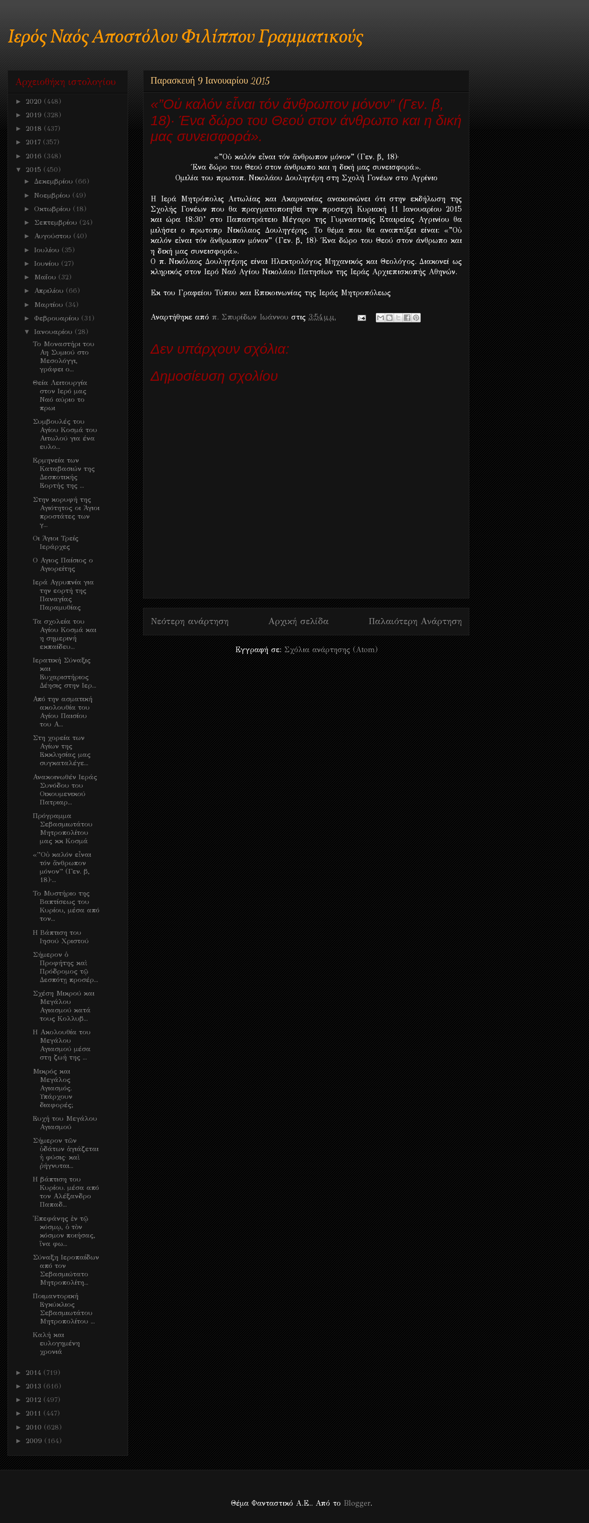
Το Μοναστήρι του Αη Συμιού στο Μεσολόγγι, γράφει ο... (63, 356)
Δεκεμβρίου (54, 181)
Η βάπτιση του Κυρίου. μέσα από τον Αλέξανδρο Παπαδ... (66, 1192)
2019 (35, 115)
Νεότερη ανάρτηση (190, 621)
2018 (35, 128)
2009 (35, 1441)
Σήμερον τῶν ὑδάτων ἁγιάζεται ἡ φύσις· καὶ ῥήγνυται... (66, 1153)
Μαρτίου (49, 304)
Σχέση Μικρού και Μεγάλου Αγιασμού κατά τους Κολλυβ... (63, 1006)
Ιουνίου (47, 263)
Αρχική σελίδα (298, 621)
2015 (34, 169)
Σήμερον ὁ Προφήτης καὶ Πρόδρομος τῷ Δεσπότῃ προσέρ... (65, 967)
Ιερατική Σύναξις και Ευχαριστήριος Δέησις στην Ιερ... (64, 673)
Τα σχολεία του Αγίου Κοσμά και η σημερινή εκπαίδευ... (64, 634)
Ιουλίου (48, 250)
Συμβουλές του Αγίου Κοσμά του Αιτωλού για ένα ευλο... (65, 434)
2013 (34, 1386)
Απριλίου (50, 290)
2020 (35, 101)
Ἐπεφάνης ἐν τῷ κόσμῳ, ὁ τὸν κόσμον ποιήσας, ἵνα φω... (64, 1231)
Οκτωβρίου (53, 209)
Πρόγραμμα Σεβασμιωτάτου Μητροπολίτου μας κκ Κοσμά (63, 828)
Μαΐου (46, 277)
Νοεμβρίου (53, 195)
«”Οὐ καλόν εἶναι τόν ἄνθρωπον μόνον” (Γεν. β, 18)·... (62, 867)
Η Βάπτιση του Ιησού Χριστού (61, 936)
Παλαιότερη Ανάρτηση (415, 621)
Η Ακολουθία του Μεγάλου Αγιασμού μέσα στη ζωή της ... (62, 1044)
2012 (34, 1399)
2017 (34, 142)
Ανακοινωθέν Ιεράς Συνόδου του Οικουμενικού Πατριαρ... (65, 789)
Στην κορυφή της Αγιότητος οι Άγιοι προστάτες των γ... (66, 512)
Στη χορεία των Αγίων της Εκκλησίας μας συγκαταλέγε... (62, 750)
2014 (34, 1372)
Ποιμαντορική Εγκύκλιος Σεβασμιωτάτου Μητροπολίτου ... (64, 1308)
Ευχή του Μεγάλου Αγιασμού (65, 1122)
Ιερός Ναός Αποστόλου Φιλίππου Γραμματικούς (185, 37)
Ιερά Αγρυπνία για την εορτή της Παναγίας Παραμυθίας (63, 595)
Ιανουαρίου (54, 331)
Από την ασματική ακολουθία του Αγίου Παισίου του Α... (63, 711)
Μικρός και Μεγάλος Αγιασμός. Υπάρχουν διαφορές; (53, 1088)
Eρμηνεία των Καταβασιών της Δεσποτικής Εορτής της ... (64, 473)
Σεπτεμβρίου (56, 222)
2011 (34, 1413)
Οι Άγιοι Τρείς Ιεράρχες (56, 542)
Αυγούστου (53, 236)
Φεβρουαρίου (57, 318)
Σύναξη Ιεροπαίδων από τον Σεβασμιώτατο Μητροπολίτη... (66, 1270)
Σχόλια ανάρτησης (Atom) (331, 649)
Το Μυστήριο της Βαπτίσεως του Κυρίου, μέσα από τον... (66, 906)
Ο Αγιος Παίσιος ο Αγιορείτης (63, 564)
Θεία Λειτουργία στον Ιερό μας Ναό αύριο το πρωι (60, 395)
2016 (35, 156)
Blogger (357, 1503)
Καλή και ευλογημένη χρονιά (56, 1343)
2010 (35, 1427)
